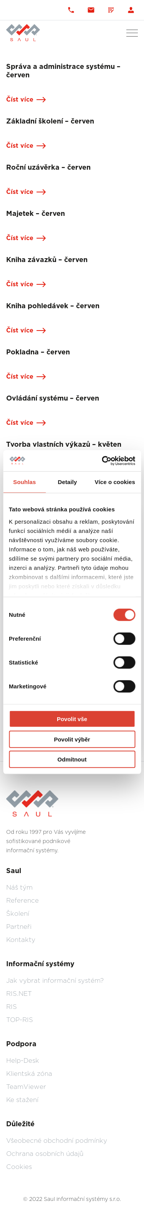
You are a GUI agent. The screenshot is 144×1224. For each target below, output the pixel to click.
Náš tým (19, 887)
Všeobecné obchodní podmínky (56, 1140)
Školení (17, 913)
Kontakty (20, 940)
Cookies (19, 1167)
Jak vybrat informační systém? (55, 980)
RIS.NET (19, 993)
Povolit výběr (72, 739)
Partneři (18, 926)
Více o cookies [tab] (114, 482)
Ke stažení (22, 1100)
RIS (11, 1007)
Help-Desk (22, 1060)
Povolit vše (72, 719)
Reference (22, 900)
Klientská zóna (29, 1073)
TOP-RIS (19, 1020)
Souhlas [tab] (24, 482)
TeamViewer (26, 1087)
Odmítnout (72, 759)
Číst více (19, 100)
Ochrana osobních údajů (44, 1154)
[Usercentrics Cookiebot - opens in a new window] (102, 461)
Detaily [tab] (67, 482)
